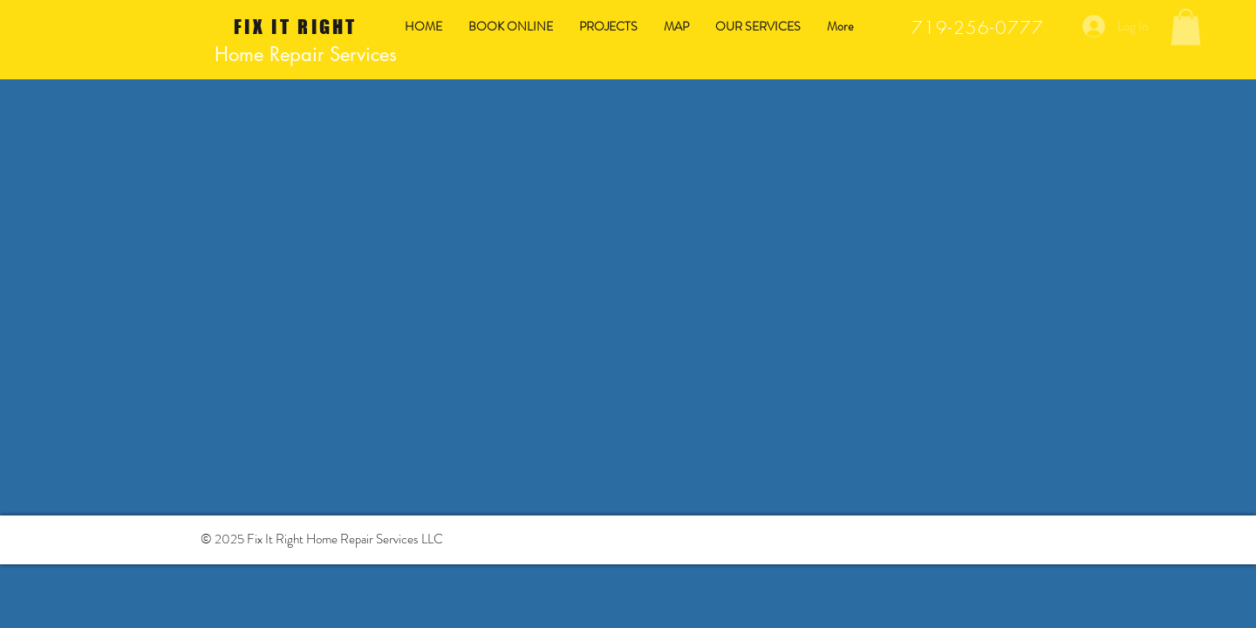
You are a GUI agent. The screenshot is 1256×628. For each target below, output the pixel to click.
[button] (1186, 27)
